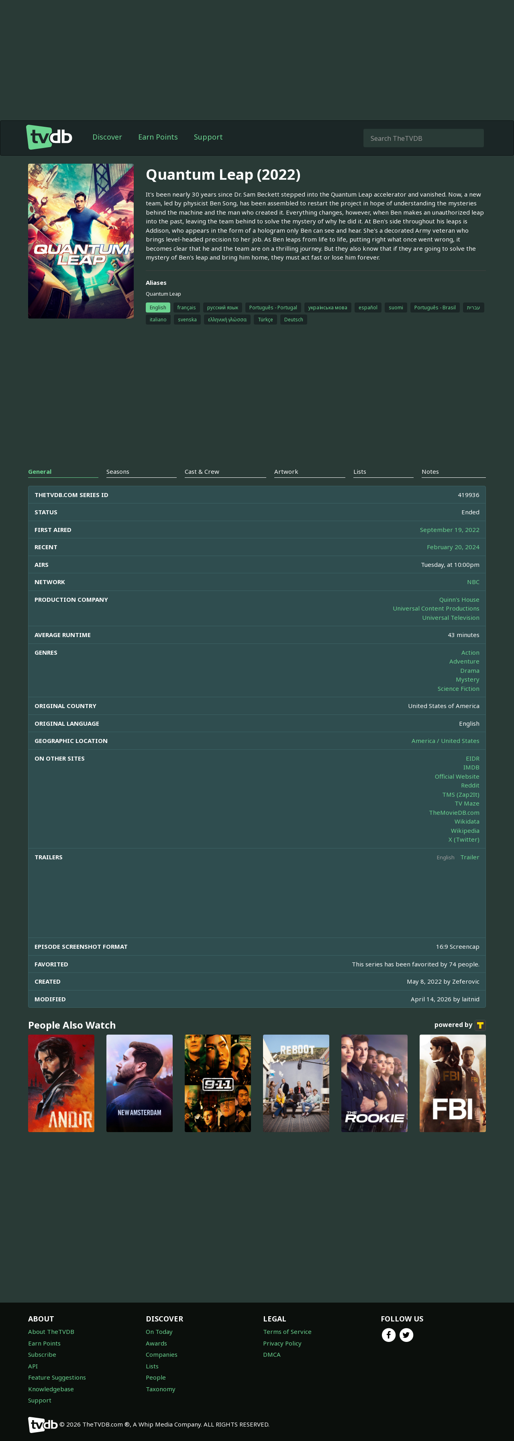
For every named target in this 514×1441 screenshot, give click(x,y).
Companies (161, 1354)
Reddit (470, 785)
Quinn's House (459, 599)
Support (208, 137)
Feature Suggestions (57, 1377)
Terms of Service (287, 1331)
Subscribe (42, 1354)
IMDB (471, 767)
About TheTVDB (51, 1331)
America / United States (445, 741)
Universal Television (450, 617)
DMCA (272, 1354)
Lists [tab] (359, 471)
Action (470, 652)
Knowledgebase (51, 1389)
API (33, 1366)
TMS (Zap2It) (460, 794)
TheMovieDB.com (454, 812)
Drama (469, 670)
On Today (159, 1331)
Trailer (469, 857)
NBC (473, 582)
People (156, 1377)
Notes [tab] (430, 471)
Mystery (467, 679)
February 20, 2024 (453, 547)
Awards (156, 1343)
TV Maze (467, 803)
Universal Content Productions (436, 608)
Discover (107, 137)
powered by (460, 1025)
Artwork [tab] (286, 471)
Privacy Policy (282, 1343)
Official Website (457, 776)
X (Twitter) (464, 839)
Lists (152, 1366)
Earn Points (158, 137)
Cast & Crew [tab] (202, 471)
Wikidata (467, 821)
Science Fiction (458, 688)
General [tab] (39, 471)
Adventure (464, 661)
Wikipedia (465, 830)
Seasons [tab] (117, 471)
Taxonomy (160, 1389)
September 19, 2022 (449, 530)
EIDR (472, 758)
